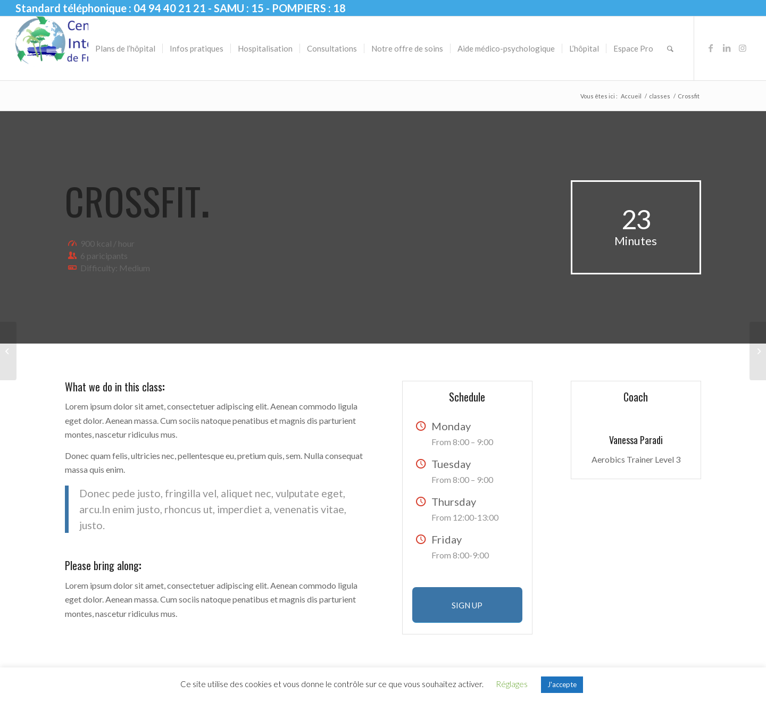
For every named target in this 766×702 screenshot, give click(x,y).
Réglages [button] (512, 684)
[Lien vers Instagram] (743, 48)
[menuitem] (125, 48)
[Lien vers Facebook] (711, 48)
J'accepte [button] (562, 684)
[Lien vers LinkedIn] (727, 48)
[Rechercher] (670, 48)
